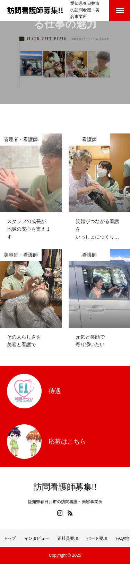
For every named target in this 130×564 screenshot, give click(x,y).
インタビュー (36, 538)
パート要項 (97, 538)
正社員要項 (68, 538)
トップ (9, 538)
